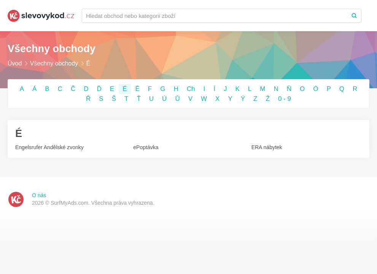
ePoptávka (145, 147)
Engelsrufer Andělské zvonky (49, 147)
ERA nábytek (266, 147)
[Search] (354, 15)
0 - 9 (284, 98)
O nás (39, 195)
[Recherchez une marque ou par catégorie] (214, 15)
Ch (191, 88)
